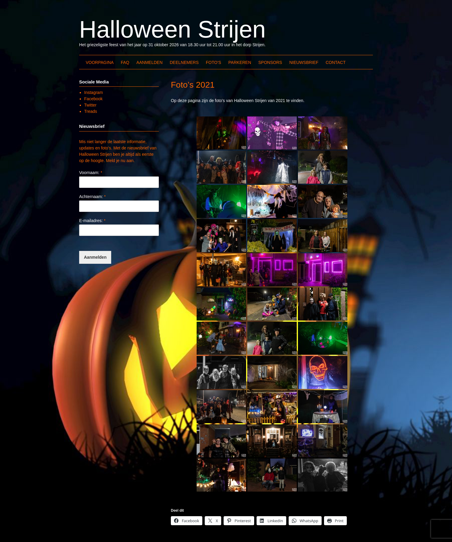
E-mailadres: (92, 220)
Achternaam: (92, 196)
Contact (336, 62)
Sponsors (270, 62)
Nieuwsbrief (303, 62)
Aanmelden (149, 62)
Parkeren (239, 62)
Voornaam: (90, 172)
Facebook (93, 98)
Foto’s (213, 62)
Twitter (90, 105)
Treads (90, 111)
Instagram (93, 92)
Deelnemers (184, 62)
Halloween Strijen (172, 29)
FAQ (125, 62)
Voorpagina (100, 62)
